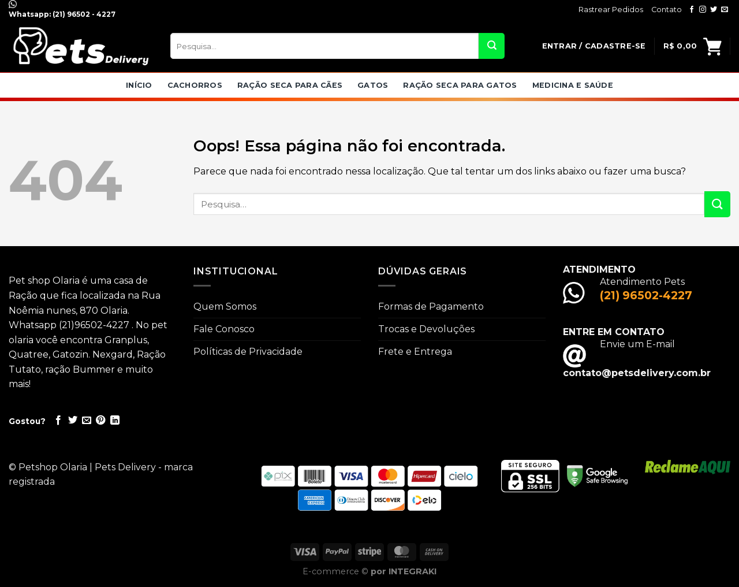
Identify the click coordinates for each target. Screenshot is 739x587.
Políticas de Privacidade (248, 351)
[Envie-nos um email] (724, 10)
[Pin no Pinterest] (100, 420)
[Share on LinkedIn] (115, 420)
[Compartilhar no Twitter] (72, 420)
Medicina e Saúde (572, 85)
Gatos (372, 85)
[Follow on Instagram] (702, 10)
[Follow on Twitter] (713, 10)
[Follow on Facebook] (691, 10)
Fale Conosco (224, 329)
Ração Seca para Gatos (460, 85)
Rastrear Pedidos (610, 9)
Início (139, 85)
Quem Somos (224, 306)
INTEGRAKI (412, 571)
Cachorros (194, 85)
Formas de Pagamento (431, 306)
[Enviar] (492, 46)
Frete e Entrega (415, 351)
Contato (666, 9)
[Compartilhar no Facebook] (58, 420)
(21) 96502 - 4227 (83, 14)
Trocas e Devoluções (426, 329)
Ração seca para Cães (289, 85)
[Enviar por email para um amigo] (86, 420)
